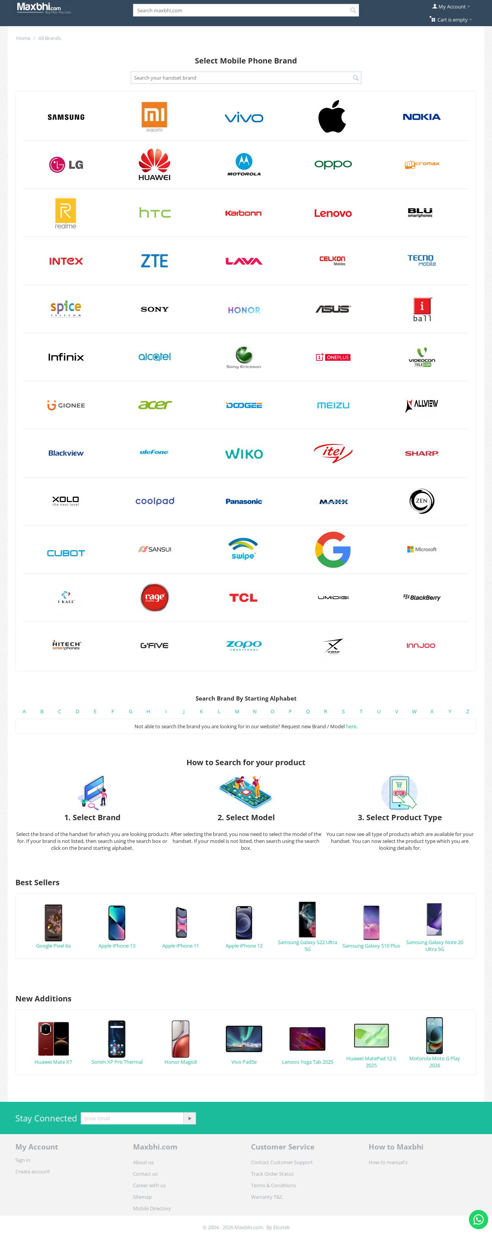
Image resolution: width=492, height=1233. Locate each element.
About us (143, 1162)
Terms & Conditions (273, 1185)
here (351, 726)
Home (23, 38)
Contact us (145, 1173)
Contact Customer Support (282, 1162)
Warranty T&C (267, 1196)
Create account (32, 1171)
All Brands (49, 38)
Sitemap (142, 1196)
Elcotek (281, 1227)
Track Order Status (272, 1173)
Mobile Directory (152, 1208)
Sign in (22, 1159)
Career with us (149, 1185)
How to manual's (388, 1162)
